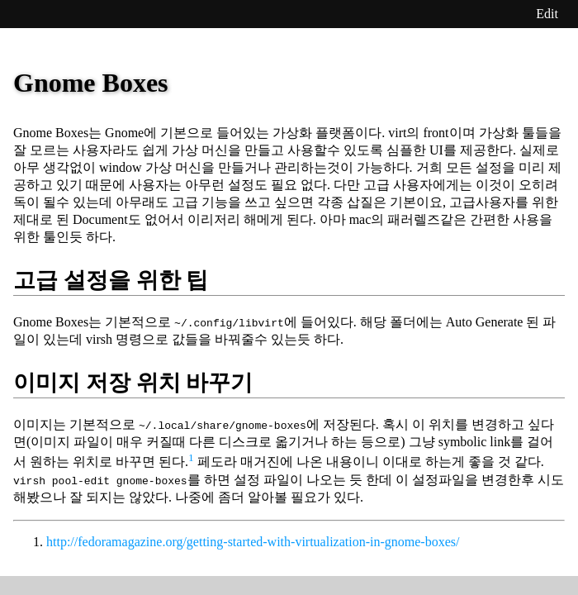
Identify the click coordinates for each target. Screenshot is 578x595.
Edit (547, 14)
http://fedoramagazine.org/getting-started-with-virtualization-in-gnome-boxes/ (252, 542)
